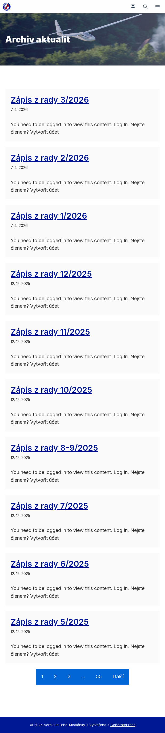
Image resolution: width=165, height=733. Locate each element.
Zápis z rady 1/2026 (49, 216)
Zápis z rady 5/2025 (50, 622)
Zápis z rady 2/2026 (50, 158)
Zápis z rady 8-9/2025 (54, 448)
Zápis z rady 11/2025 (50, 332)
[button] (145, 6)
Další (118, 676)
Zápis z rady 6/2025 (50, 564)
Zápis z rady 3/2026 (50, 100)
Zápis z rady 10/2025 (51, 390)
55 (99, 676)
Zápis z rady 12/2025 (51, 274)
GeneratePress (122, 725)
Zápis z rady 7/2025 (49, 506)
